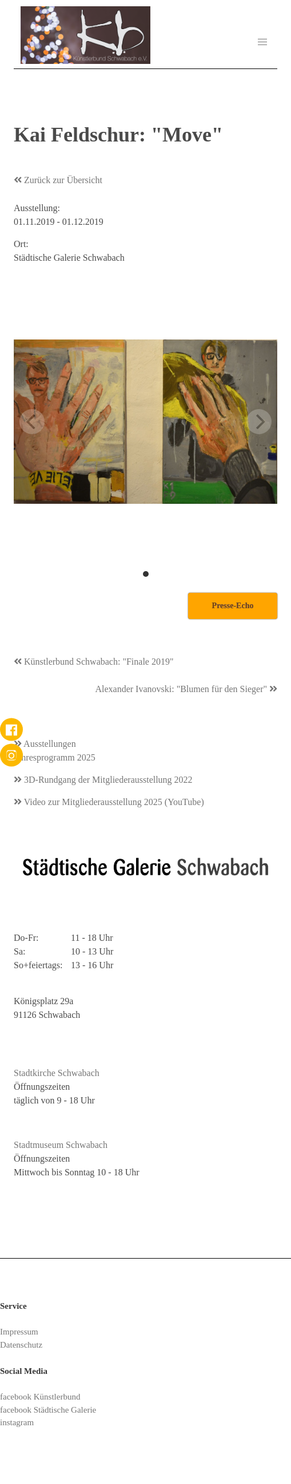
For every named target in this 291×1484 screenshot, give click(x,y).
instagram (17, 1422)
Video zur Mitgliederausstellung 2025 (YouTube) (109, 802)
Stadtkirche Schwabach (56, 1073)
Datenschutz (21, 1344)
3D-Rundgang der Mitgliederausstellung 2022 (103, 780)
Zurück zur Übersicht (58, 180)
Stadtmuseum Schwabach (60, 1145)
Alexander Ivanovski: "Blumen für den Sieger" (186, 689)
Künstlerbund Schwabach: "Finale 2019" (93, 661)
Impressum (19, 1331)
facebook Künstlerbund (40, 1396)
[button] (262, 42)
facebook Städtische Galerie (48, 1409)
